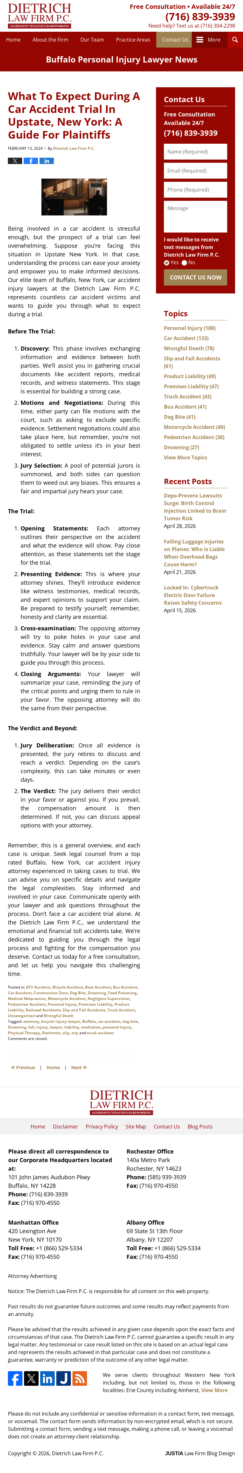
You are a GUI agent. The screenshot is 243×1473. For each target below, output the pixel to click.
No (191, 262)
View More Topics (185, 457)
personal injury (117, 1027)
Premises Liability (95, 1004)
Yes (175, 262)
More (214, 39)
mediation (91, 1027)
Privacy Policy (102, 1126)
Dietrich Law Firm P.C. (77, 1453)
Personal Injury (62, 1004)
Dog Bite (78, 993)
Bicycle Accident (68, 987)
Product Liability (190, 376)
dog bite (130, 1021)
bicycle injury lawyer (60, 1021)
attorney (31, 1021)
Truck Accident (121, 1010)
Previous (23, 1066)
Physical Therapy (24, 1033)
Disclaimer (65, 1126)
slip (66, 1033)
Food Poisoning (122, 993)
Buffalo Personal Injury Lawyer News (39, 16)
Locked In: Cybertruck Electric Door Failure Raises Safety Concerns (193, 595)
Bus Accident (125, 987)
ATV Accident (38, 987)
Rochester (51, 1033)
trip (75, 1033)
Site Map (136, 1126)
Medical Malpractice (27, 998)
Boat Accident (98, 987)
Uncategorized (21, 1015)
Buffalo (89, 1021)
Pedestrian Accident (27, 1004)
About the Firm (50, 39)
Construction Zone (51, 993)
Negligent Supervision (109, 998)
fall (31, 1027)
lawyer (56, 1027)
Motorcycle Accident (67, 998)
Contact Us (175, 39)
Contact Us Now (195, 277)
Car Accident (20, 993)
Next (79, 1066)
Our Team (92, 39)
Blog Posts (200, 1126)
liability (71, 1027)
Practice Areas (133, 39)
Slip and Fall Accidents (84, 1010)
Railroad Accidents (43, 1010)
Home (13, 39)
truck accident (100, 1033)
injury (42, 1027)
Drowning (97, 993)
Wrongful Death (59, 1015)
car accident (109, 1021)
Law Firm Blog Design (200, 1453)
